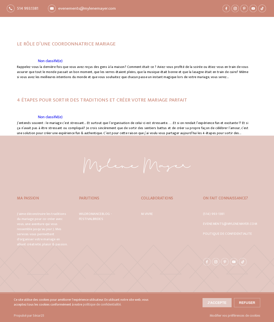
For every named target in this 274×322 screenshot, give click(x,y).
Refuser (247, 303)
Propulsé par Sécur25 (29, 315)
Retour (38, 20)
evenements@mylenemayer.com (87, 8)
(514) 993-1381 (214, 214)
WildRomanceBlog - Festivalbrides (95, 216)
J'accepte (217, 303)
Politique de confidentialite (227, 233)
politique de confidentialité (102, 304)
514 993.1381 (27, 8)
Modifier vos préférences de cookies (235, 315)
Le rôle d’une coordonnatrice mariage (66, 44)
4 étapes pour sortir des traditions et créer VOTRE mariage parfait (102, 100)
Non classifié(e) (50, 61)
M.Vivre (147, 214)
